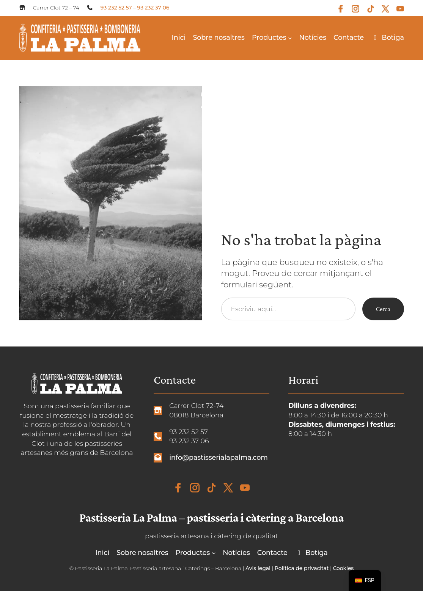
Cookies (343, 568)
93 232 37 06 (153, 7)
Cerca (383, 309)
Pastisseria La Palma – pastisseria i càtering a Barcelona (211, 517)
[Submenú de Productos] (290, 38)
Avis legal (257, 568)
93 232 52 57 (116, 7)
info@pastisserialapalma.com (218, 457)
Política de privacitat (302, 568)
